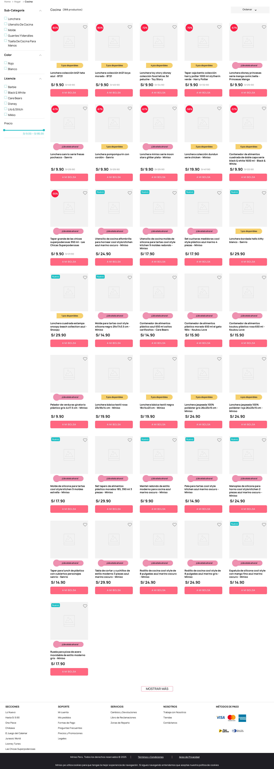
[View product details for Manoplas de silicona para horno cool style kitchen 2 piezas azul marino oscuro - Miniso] (248, 474)
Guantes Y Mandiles (20, 36)
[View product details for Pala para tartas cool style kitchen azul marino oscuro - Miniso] (203, 474)
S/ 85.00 (38, 133)
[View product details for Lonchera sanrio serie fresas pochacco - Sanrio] (69, 142)
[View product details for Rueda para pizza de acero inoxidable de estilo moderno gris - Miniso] (69, 639)
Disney (12, 104)
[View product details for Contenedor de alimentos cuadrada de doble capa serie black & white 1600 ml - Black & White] (248, 142)
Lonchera (14, 19)
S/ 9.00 (27, 133)
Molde (12, 30)
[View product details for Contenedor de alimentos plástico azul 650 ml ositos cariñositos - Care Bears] (158, 310)
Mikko (11, 115)
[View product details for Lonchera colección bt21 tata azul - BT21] (69, 60)
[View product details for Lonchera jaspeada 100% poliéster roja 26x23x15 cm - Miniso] (248, 391)
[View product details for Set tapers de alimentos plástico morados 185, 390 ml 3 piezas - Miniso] (114, 474)
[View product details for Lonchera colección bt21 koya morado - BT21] (114, 60)
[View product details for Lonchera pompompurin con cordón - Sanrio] (114, 142)
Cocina (29, 1)
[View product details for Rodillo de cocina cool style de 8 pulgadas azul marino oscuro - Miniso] (158, 557)
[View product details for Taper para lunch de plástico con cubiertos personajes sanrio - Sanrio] (69, 557)
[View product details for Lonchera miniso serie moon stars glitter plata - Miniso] (158, 142)
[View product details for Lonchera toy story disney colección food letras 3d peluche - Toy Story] (158, 60)
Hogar (17, 1)
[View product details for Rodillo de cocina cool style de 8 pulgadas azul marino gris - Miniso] (203, 557)
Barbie (12, 87)
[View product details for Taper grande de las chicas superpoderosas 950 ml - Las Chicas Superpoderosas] (69, 227)
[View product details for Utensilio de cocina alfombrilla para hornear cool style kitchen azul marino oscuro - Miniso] (114, 227)
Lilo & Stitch (15, 109)
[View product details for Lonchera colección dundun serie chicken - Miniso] (203, 142)
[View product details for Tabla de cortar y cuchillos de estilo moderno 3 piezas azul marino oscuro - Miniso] (114, 557)
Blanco (12, 69)
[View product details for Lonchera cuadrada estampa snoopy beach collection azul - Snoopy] (69, 310)
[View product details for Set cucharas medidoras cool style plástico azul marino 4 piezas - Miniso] (203, 227)
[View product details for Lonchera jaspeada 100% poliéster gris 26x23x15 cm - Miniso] (203, 391)
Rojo (11, 63)
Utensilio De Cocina (20, 24)
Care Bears (15, 98)
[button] (24, 11)
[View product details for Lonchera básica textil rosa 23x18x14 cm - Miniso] (114, 391)
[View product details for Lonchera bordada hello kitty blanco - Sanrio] (248, 227)
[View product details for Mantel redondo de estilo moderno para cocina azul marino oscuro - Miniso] (158, 474)
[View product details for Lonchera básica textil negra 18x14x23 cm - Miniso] (158, 391)
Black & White (17, 92)
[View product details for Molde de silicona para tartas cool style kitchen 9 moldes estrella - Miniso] (69, 474)
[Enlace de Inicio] (7, 1)
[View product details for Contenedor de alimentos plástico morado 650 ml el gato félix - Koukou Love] (203, 310)
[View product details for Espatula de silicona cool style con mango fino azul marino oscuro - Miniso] (248, 557)
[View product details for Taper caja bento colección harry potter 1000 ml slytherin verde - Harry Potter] (203, 60)
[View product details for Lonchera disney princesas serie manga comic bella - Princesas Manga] (248, 60)
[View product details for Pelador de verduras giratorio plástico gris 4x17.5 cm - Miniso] (69, 391)
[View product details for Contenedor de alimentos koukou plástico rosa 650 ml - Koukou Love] (248, 310)
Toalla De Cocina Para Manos (22, 43)
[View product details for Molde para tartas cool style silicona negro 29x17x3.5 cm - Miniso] (114, 310)
